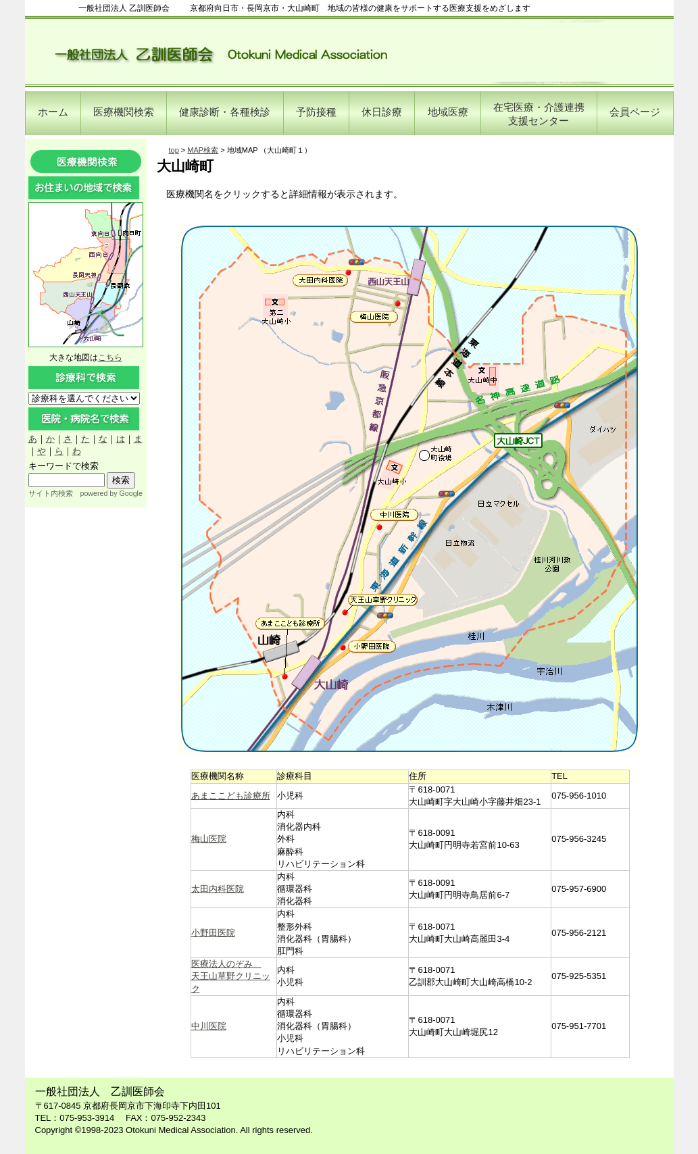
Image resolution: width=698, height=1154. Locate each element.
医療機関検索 (123, 112)
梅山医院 (208, 839)
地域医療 (448, 112)
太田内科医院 (217, 889)
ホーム (53, 112)
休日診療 (382, 112)
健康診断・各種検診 (224, 112)
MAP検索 (202, 150)
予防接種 (316, 112)
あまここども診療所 (230, 796)
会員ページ (634, 112)
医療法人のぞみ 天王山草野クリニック (230, 976)
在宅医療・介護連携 (538, 113)
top (174, 150)
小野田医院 (213, 933)
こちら (110, 357)
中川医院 (208, 1026)
